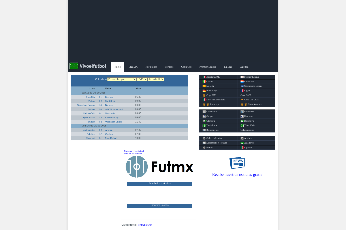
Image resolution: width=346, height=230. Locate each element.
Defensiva (247, 121)
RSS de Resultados (133, 153)
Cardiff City (111, 101)
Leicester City (111, 117)
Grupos (208, 116)
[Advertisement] (173, 31)
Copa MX (209, 95)
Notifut (208, 147)
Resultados (151, 66)
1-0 (100, 105)
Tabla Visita (248, 125)
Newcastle (110, 113)
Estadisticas (145, 224)
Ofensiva (209, 121)
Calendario (210, 111)
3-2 (100, 101)
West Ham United (113, 122)
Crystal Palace (88, 117)
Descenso (247, 116)
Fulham (91, 122)
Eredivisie (247, 81)
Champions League (252, 86)
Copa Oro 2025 (250, 99)
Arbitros (246, 138)
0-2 (100, 122)
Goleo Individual (212, 138)
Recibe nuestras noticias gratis (237, 174)
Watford (91, 101)
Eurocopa (211, 104)
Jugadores (247, 143)
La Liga (228, 66)
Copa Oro (186, 66)
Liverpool (90, 138)
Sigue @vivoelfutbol (134, 151)
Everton (109, 97)
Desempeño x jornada (215, 143)
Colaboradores (247, 130)
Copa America (251, 104)
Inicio (118, 66)
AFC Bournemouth (114, 109)
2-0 (100, 109)
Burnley (109, 105)
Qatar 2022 (246, 95)
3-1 (100, 97)
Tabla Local (210, 125)
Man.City (90, 97)
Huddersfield (89, 113)
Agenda (244, 66)
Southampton (89, 130)
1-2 (100, 134)
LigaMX (133, 66)
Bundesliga (210, 90)
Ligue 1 (246, 90)
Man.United (111, 138)
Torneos (169, 66)
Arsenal (109, 130)
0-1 (100, 113)
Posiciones (247, 111)
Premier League (207, 66)
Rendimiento (210, 130)
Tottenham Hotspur (86, 105)
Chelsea (109, 134)
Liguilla (246, 147)
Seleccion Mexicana (214, 99)
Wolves (91, 109)
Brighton (91, 134)
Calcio (207, 81)
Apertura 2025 (211, 77)
